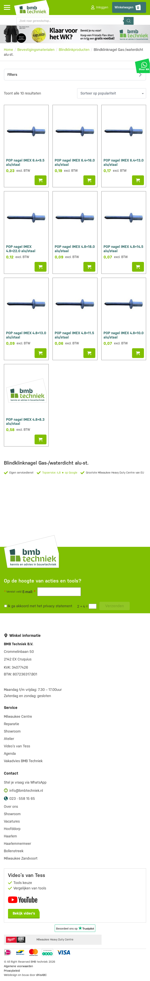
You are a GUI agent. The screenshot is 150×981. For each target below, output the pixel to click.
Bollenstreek (13, 851)
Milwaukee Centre (18, 716)
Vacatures (12, 821)
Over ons (11, 806)
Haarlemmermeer (17, 843)
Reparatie (11, 724)
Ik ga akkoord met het (38, 606)
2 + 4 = (82, 606)
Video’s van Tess (17, 746)
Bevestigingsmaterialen (35, 50)
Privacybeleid (12, 970)
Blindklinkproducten (74, 50)
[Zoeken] (129, 21)
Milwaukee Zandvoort (21, 858)
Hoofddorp (12, 829)
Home (8, 50)
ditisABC (41, 975)
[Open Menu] (7, 7)
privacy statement (57, 606)
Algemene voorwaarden (18, 966)
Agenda (10, 753)
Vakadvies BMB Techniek (23, 761)
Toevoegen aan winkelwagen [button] (40, 180)
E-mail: (28, 592)
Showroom (12, 731)
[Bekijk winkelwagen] (129, 7)
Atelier (9, 739)
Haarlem (10, 836)
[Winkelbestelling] (111, 93)
